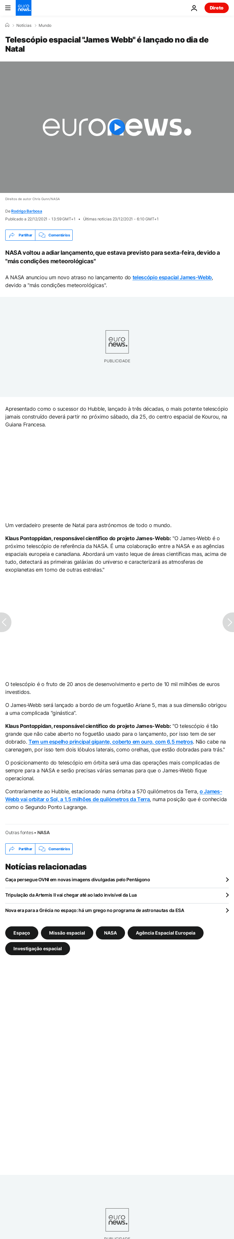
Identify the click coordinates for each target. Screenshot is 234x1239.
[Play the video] (117, 127)
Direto (217, 7)
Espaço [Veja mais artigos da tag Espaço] (21, 933)
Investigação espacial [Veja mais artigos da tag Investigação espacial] (37, 948)
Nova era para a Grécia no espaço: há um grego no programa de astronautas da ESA (94, 910)
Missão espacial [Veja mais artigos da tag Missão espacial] (67, 933)
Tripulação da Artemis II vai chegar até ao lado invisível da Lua (71, 895)
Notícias (23, 25)
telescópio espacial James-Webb (172, 277)
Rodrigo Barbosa (26, 211)
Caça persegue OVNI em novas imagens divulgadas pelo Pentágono (77, 879)
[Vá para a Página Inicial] (23, 8)
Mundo (45, 25)
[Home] (7, 25)
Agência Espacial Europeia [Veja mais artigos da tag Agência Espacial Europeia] (165, 933)
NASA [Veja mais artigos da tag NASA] (110, 933)
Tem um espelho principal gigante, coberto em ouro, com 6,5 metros (110, 741)
